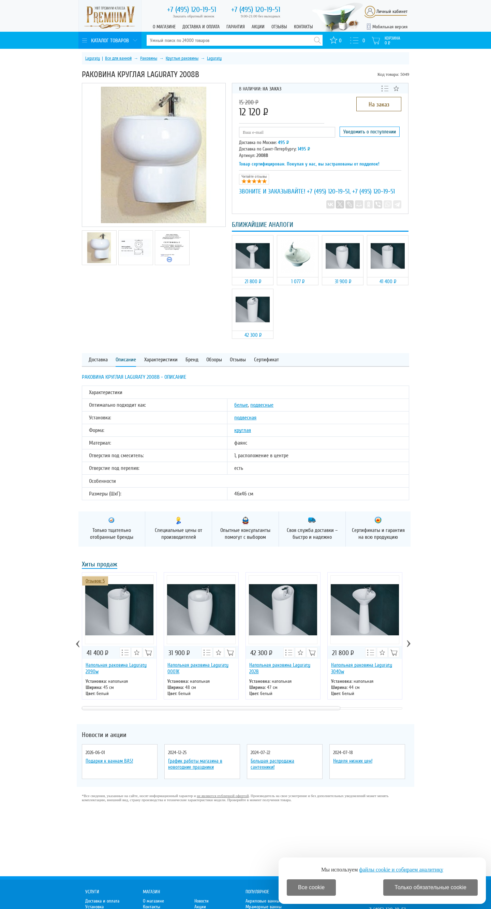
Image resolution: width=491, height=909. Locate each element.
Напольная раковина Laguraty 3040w (361, 668)
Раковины (148, 58)
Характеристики (161, 360)
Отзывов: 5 (95, 581)
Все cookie (311, 887)
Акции (258, 27)
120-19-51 (191, 9)
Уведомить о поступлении (369, 132)
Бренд (191, 360)
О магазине (164, 27)
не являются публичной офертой (223, 796)
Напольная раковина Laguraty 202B (279, 668)
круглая (242, 430)
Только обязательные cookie (430, 887)
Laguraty (92, 58)
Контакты (303, 27)
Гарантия (235, 27)
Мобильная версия (389, 27)
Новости (201, 901)
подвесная (245, 417)
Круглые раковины (182, 58)
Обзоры (214, 360)
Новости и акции (104, 735)
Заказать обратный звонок (193, 16)
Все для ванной (118, 58)
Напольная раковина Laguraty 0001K (197, 668)
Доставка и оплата (201, 27)
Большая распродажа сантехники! (272, 764)
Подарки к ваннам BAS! (109, 761)
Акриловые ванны (263, 901)
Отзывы (279, 27)
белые (241, 405)
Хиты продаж (99, 564)
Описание (126, 360)
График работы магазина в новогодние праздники (195, 764)
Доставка (98, 360)
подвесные (261, 405)
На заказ (379, 104)
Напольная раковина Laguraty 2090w (116, 668)
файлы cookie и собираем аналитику (401, 869)
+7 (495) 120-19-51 (328, 191)
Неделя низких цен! (352, 761)
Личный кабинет (391, 11)
